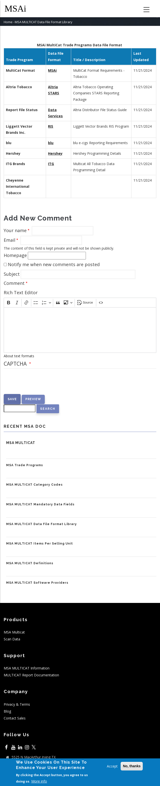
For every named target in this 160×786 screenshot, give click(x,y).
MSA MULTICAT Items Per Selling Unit (39, 543)
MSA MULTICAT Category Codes (34, 484)
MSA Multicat (14, 632)
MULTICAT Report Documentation (31, 675)
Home (8, 22)
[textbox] (80, 330)
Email (9, 240)
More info (39, 781)
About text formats (19, 356)
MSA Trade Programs (24, 465)
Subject (12, 274)
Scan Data (12, 639)
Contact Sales (15, 718)
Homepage (15, 255)
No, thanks (132, 766)
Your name (15, 230)
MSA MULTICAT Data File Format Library (41, 524)
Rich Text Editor (21, 292)
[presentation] (41, 384)
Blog (7, 711)
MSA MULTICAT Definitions (29, 563)
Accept (112, 766)
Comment (14, 283)
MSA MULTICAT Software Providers (37, 582)
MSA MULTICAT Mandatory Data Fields (40, 504)
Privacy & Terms (17, 704)
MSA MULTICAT (20, 443)
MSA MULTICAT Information (26, 668)
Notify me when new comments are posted (54, 264)
